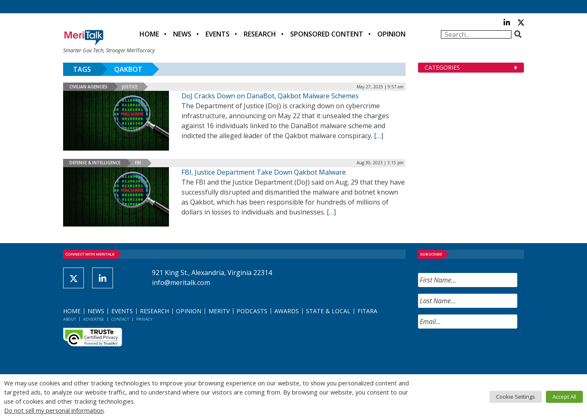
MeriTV (219, 311)
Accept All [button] (564, 396)
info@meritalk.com (181, 282)
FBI (138, 163)
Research (260, 34)
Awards (286, 311)
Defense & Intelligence (94, 163)
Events (217, 34)
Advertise (93, 319)
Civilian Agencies (88, 87)
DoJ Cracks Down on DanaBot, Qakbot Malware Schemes (270, 95)
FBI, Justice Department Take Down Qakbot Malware (263, 172)
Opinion (391, 34)
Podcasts (252, 311)
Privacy (144, 319)
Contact (120, 319)
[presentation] (481, 351)
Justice (129, 87)
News (182, 34)
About (69, 319)
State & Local (328, 311)
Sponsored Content (326, 34)
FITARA (367, 311)
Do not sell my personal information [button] (54, 410)
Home (149, 34)
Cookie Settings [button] (515, 396)
